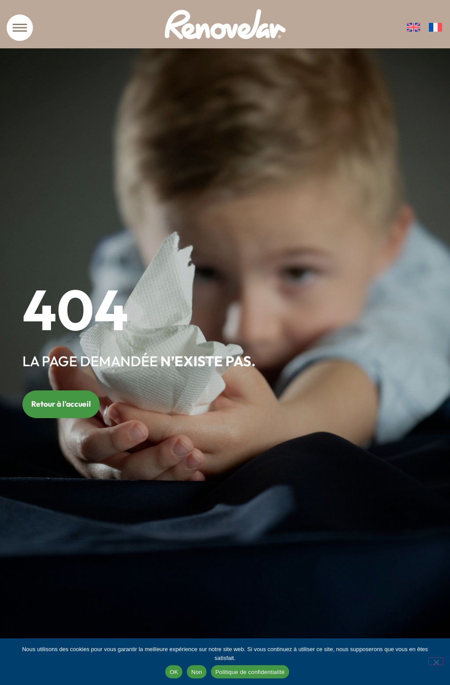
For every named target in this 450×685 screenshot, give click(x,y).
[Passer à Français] (435, 27)
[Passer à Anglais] (414, 27)
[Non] (435, 661)
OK (174, 672)
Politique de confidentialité (250, 672)
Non (196, 672)
